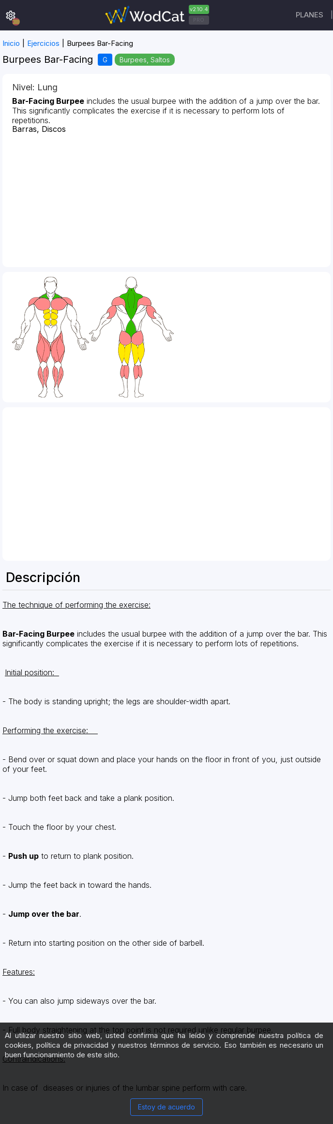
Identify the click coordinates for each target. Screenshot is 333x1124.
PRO (198, 19)
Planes (309, 14)
